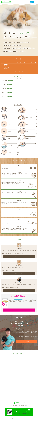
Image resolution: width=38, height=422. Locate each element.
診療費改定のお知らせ (5, 98)
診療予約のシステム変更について (7, 85)
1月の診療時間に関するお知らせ (7, 93)
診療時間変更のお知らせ (6, 81)
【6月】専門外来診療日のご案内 (7, 89)
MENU (36, 2)
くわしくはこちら (19, 256)
